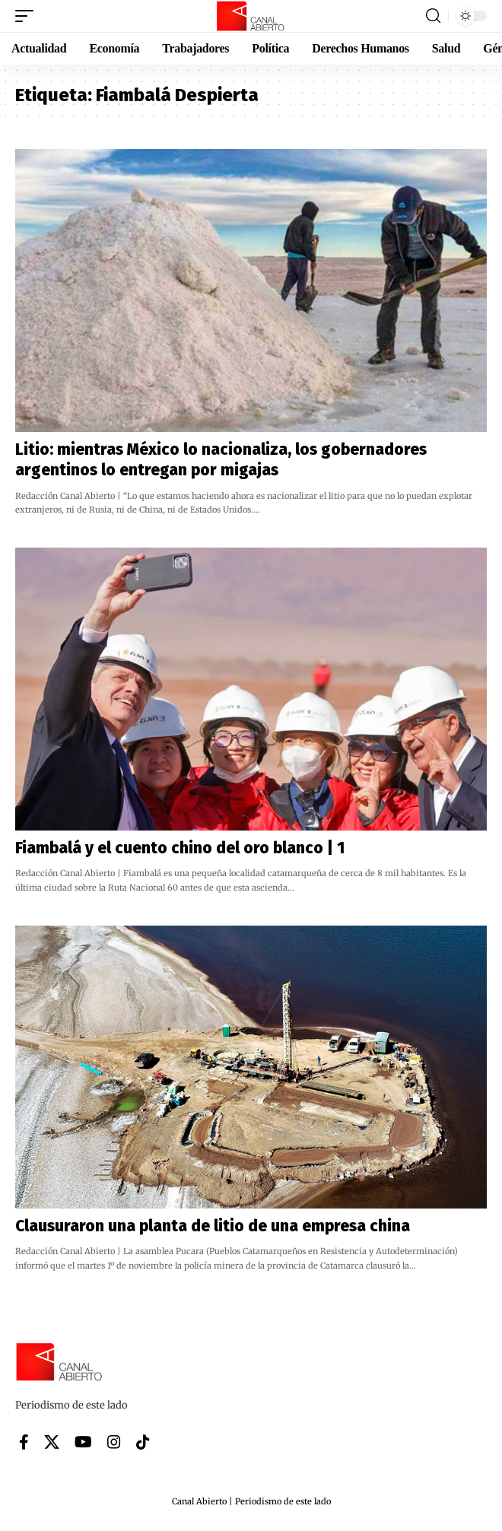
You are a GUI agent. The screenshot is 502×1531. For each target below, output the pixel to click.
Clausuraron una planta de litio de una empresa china (212, 1226)
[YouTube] (83, 1442)
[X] (51, 1442)
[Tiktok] (143, 1442)
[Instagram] (114, 1442)
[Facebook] (24, 1442)
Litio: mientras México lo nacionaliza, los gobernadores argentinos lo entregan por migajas (221, 460)
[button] (28, 16)
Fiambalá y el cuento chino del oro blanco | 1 (180, 848)
